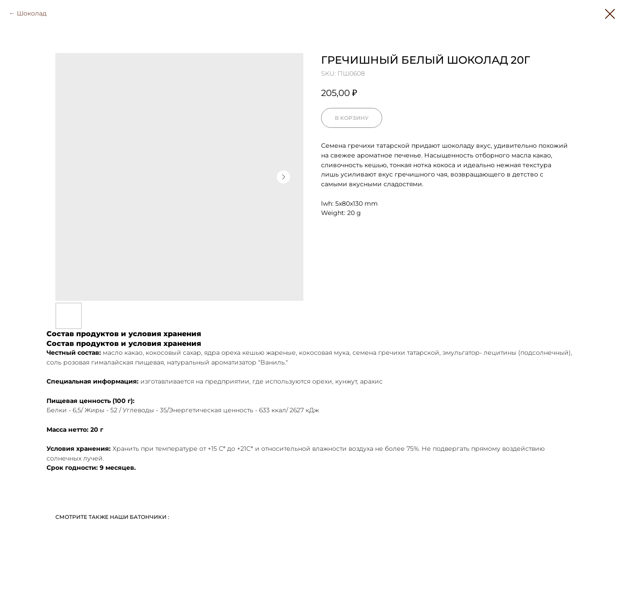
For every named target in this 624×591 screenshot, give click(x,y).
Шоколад (32, 13)
